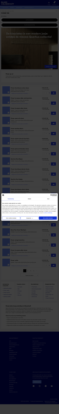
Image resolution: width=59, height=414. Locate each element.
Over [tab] (48, 198)
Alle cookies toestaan (48, 218)
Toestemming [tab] (11, 198)
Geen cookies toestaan (11, 218)
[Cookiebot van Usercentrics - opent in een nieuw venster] (51, 195)
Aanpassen (29, 218)
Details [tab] (29, 198)
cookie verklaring (48, 212)
